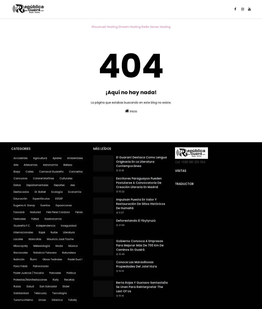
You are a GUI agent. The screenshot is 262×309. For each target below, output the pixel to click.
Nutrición (19, 259)
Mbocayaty (21, 246)
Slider (65, 286)
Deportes (59, 185)
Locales (18, 239)
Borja (17, 171)
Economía (74, 192)
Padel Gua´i (75, 259)
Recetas (69, 279)
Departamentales (37, 185)
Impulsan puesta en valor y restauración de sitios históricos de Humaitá (140, 203)
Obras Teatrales (52, 259)
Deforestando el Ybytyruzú (136, 221)
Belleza (67, 165)
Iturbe (54, 232)
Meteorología (41, 246)
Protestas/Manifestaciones (30, 279)
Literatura (69, 232)
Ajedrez (57, 158)
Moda (59, 246)
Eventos (45, 205)
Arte (16, 165)
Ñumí (33, 259)
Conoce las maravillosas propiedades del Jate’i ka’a (136, 264)
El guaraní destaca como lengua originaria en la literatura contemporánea (141, 161)
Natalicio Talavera (44, 252)
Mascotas (35, 239)
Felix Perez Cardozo (58, 212)
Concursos (20, 178)
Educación (20, 198)
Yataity (72, 300)
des (72, 185)
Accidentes (21, 158)
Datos (17, 185)
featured (35, 212)
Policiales (55, 273)
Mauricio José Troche (60, 239)
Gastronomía (53, 219)
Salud (30, 286)
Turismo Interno (23, 300)
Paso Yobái (20, 266)
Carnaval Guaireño (51, 171)
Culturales (66, 178)
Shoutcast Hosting (104, 27)
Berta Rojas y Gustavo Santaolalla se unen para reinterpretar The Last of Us (142, 287)
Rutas (17, 286)
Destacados (21, 192)
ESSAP (59, 198)
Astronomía (50, 165)
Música (73, 246)
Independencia (45, 225)
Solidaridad (21, 293)
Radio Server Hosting (156, 27)
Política (71, 273)
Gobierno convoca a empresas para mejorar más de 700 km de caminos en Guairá (140, 245)
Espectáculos (41, 198)
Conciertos (76, 171)
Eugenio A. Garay (24, 205)
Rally (56, 279)
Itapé (42, 232)
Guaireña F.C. (22, 225)
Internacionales (23, 232)
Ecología (57, 192)
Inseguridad (68, 225)
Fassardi (19, 212)
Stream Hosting (130, 27)
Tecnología (59, 293)
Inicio (131, 111)
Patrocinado (41, 266)
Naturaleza (69, 252)
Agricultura (40, 158)
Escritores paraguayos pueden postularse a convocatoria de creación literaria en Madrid (139, 182)
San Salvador (48, 286)
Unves (42, 300)
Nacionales (21, 252)
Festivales (20, 219)
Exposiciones (64, 205)
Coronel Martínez (43, 178)
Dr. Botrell (40, 192)
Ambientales (75, 158)
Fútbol (35, 219)
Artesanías (30, 165)
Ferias (79, 212)
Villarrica (57, 300)
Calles (30, 171)
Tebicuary (40, 293)
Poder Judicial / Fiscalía (29, 273)
